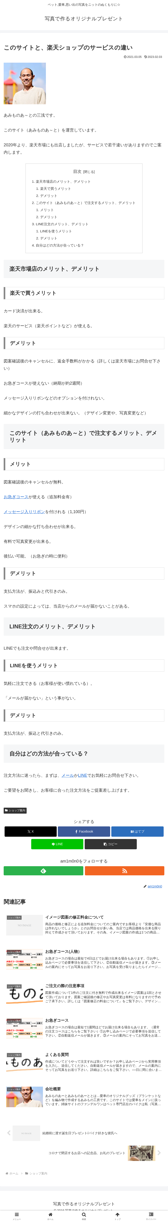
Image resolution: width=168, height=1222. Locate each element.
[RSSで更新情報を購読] (125, 874)
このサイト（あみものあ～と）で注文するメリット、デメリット (86, 204)
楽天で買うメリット (53, 189)
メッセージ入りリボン (24, 515)
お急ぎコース (16, 500)
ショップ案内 (15, 813)
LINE (82, 779)
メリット (44, 211)
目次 (77, 171)
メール (68, 779)
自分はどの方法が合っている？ (58, 249)
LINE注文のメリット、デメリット (61, 226)
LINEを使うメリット (54, 234)
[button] (111, 847)
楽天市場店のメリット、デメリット (62, 182)
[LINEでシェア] (57, 847)
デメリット (46, 197)
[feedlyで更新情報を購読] (43, 874)
